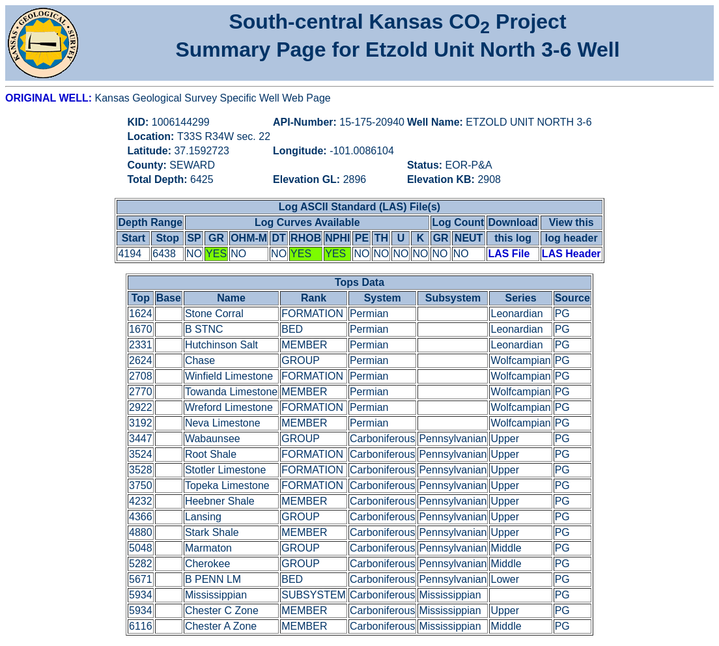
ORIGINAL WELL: (49, 98)
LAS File (508, 253)
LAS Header (571, 253)
